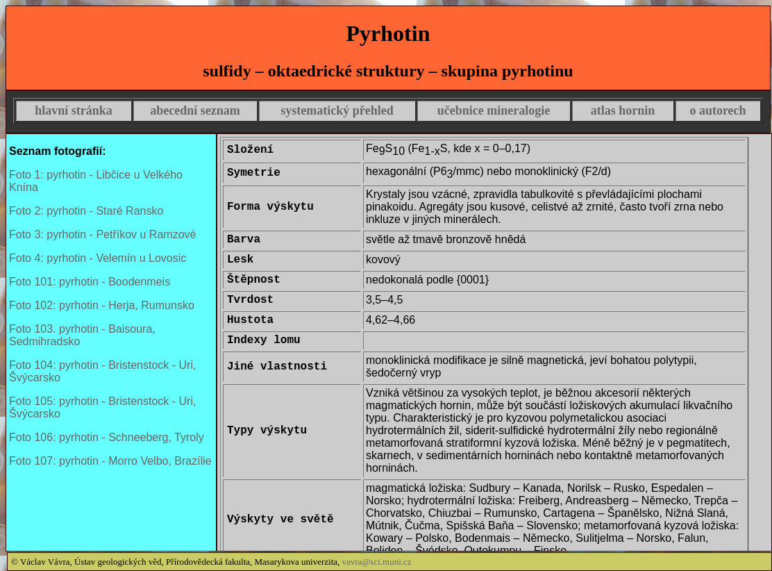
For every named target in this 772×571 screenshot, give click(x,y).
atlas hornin (623, 110)
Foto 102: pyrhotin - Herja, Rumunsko (101, 305)
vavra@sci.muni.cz (377, 561)
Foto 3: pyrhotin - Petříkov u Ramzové (102, 234)
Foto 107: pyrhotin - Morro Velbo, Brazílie (110, 461)
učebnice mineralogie (493, 110)
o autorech (717, 110)
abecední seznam (195, 110)
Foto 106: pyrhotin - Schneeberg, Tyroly (106, 437)
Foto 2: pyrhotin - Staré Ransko (86, 211)
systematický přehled (336, 110)
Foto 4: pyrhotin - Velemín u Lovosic (97, 258)
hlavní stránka (73, 110)
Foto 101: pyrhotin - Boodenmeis (89, 282)
